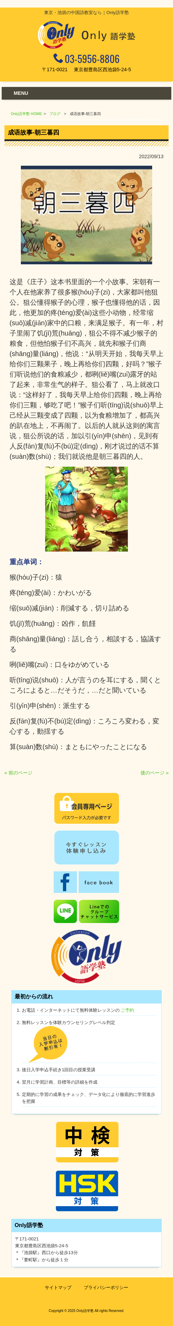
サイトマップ (58, 1287)
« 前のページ (18, 772)
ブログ (55, 114)
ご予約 (127, 1010)
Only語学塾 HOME (26, 114)
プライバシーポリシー (106, 1287)
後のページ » (155, 772)
